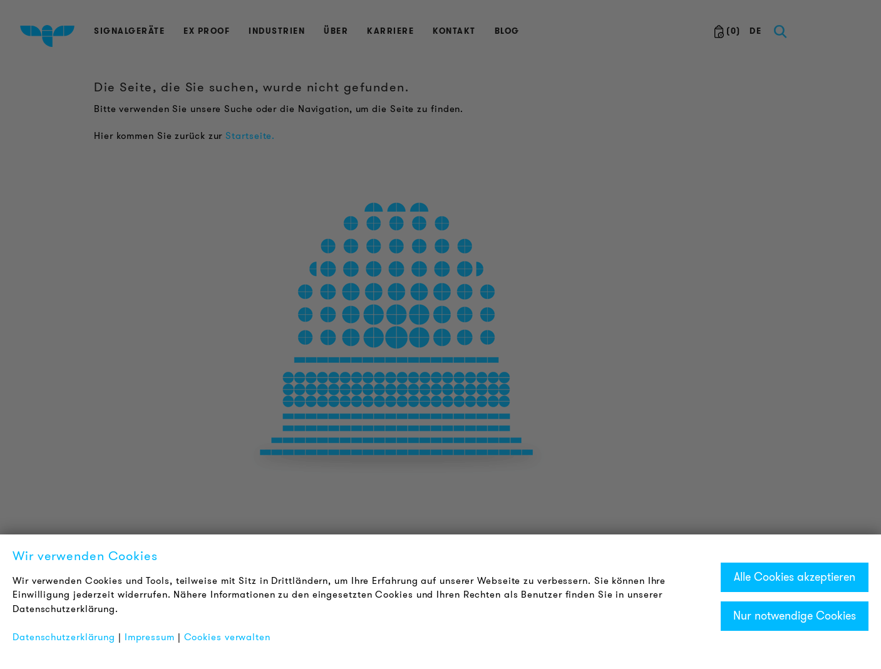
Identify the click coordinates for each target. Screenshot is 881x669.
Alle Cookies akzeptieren (794, 577)
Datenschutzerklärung (64, 637)
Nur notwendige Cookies (794, 616)
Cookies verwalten (227, 637)
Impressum (150, 637)
